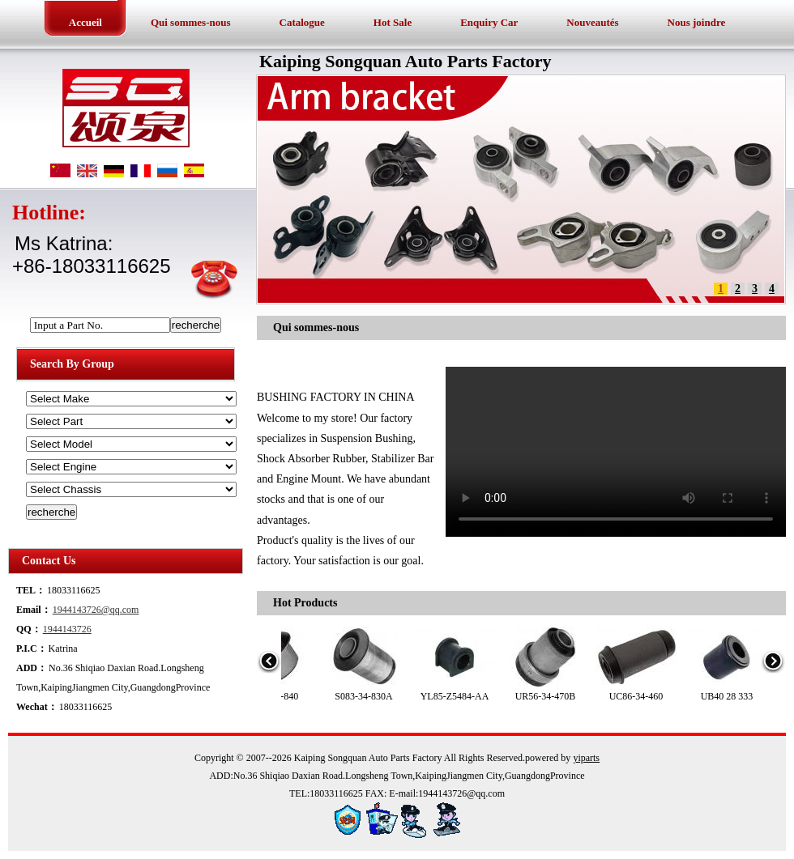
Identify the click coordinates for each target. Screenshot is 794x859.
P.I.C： (31, 648)
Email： (33, 609)
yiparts (586, 757)
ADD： (31, 668)
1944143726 (67, 629)
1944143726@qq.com (96, 609)
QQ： (28, 629)
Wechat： (37, 706)
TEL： (30, 590)
